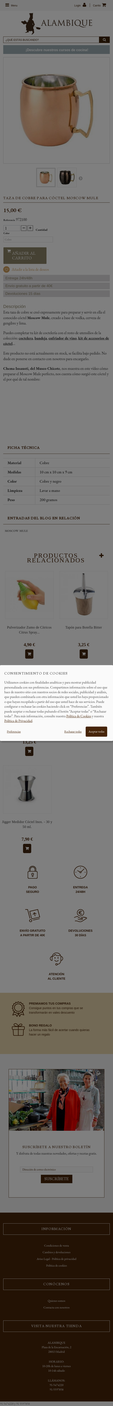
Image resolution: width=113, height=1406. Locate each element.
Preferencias (14, 731)
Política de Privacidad (18, 721)
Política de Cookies (78, 716)
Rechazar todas (73, 731)
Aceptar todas (96, 731)
